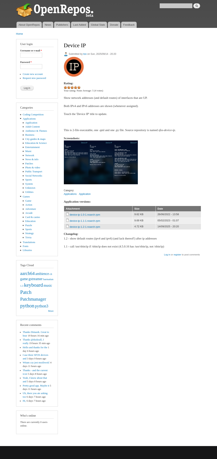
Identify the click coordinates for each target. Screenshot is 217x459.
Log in (167, 254)
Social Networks (33, 175)
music (48, 285)
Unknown (30, 187)
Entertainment (32, 147)
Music (28, 151)
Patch (26, 292)
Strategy (29, 233)
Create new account (33, 74)
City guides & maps (35, 139)
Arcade (29, 213)
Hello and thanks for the (35, 347)
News (48, 24)
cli (51, 274)
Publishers (62, 24)
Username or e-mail (31, 50)
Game (28, 200)
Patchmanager (33, 299)
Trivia (28, 237)
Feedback (129, 24)
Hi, (24, 400)
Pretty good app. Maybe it (36, 385)
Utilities (29, 192)
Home (19, 33)
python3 (41, 306)
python (27, 306)
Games (26, 196)
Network (29, 155)
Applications (29, 118)
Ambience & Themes (36, 130)
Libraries (27, 250)
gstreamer (35, 279)
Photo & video (32, 167)
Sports (28, 179)
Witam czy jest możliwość (36, 362)
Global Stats (98, 24)
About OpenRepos (29, 24)
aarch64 (27, 273)
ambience (42, 274)
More (51, 311)
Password (26, 62)
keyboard (33, 285)
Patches (29, 163)
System (29, 183)
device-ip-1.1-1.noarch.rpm (85, 220)
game (24, 279)
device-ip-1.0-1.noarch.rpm (85, 214)
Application (31, 122)
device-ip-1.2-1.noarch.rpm (85, 226)
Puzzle (28, 225)
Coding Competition (33, 114)
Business (29, 134)
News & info (31, 159)
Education (30, 221)
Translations (29, 242)
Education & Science (36, 143)
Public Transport (33, 171)
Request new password (34, 78)
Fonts (25, 246)
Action (28, 204)
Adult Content (32, 126)
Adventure (30, 209)
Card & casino (32, 217)
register (177, 254)
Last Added (79, 24)
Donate (114, 24)
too (85, 54)
